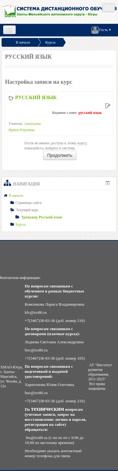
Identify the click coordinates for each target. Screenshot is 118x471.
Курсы (50, 42)
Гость (102, 30)
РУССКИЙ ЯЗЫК (36, 97)
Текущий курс (27, 210)
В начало (23, 42)
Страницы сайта (28, 203)
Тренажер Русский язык (41, 217)
